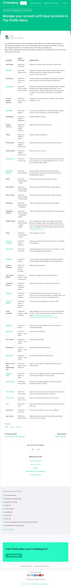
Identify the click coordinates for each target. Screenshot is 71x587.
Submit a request (14, 555)
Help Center (9, 355)
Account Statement (35, 461)
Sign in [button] (65, 3)
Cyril (11, 36)
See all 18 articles (8, 529)
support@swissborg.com (36, 229)
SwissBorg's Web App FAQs (13, 498)
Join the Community (35, 572)
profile (6, 427)
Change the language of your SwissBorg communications (21, 522)
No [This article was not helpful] (39, 449)
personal (18, 427)
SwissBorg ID (9, 512)
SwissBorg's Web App (11, 502)
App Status (9, 331)
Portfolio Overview (60, 436)
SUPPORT (9, 325)
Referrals (9, 70)
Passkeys (9, 293)
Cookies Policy (44, 584)
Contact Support (9, 508)
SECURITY (9, 259)
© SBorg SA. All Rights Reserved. (35, 579)
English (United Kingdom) (52, 3)
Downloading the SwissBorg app (15, 436)
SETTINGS (9, 110)
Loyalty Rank (10, 86)
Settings (35, 468)
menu (12, 427)
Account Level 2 (35, 464)
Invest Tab (8, 518)
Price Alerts (9, 249)
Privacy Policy (10, 381)
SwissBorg (7, 10)
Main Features (27, 10)
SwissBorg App (16, 10)
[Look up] (23, 3)
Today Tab (8, 505)
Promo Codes (10, 392)
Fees (7, 404)
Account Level (10, 159)
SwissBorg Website (35, 3)
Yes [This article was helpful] (32, 449)
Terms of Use (10, 398)
